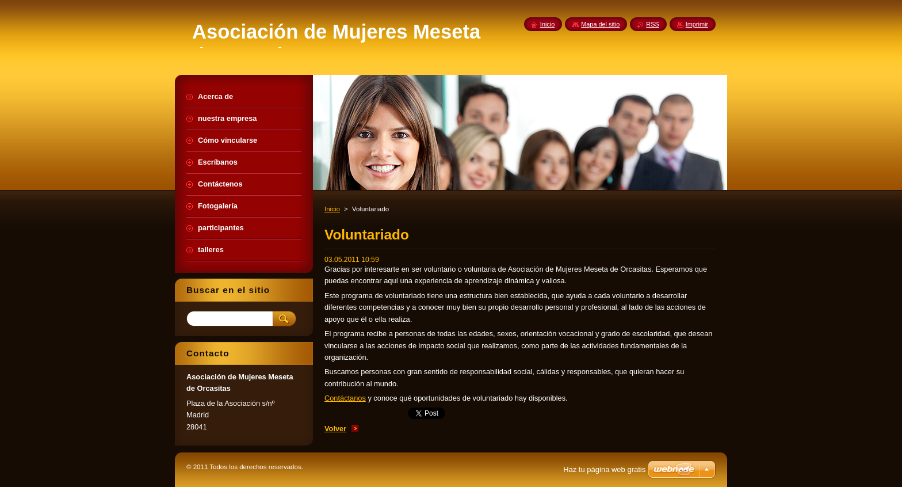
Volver (335, 428)
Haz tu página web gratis (604, 469)
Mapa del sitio (600, 24)
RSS (652, 24)
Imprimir (697, 24)
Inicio (332, 209)
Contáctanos (345, 398)
